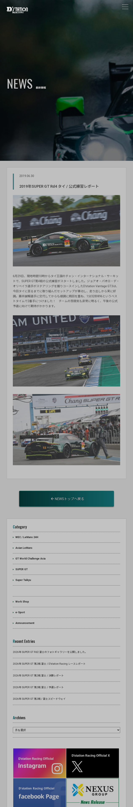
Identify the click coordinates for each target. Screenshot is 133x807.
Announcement (24, 603)
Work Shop (22, 582)
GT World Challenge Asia (30, 539)
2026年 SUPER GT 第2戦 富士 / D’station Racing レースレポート (49, 644)
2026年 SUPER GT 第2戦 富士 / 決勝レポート (38, 656)
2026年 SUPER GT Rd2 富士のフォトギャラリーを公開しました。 (50, 632)
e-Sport (20, 593)
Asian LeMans (23, 528)
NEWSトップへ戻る (67, 480)
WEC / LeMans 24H (26, 517)
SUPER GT (21, 550)
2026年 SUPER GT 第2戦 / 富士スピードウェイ (39, 679)
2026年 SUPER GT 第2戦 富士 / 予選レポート (38, 668)
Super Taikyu (23, 560)
